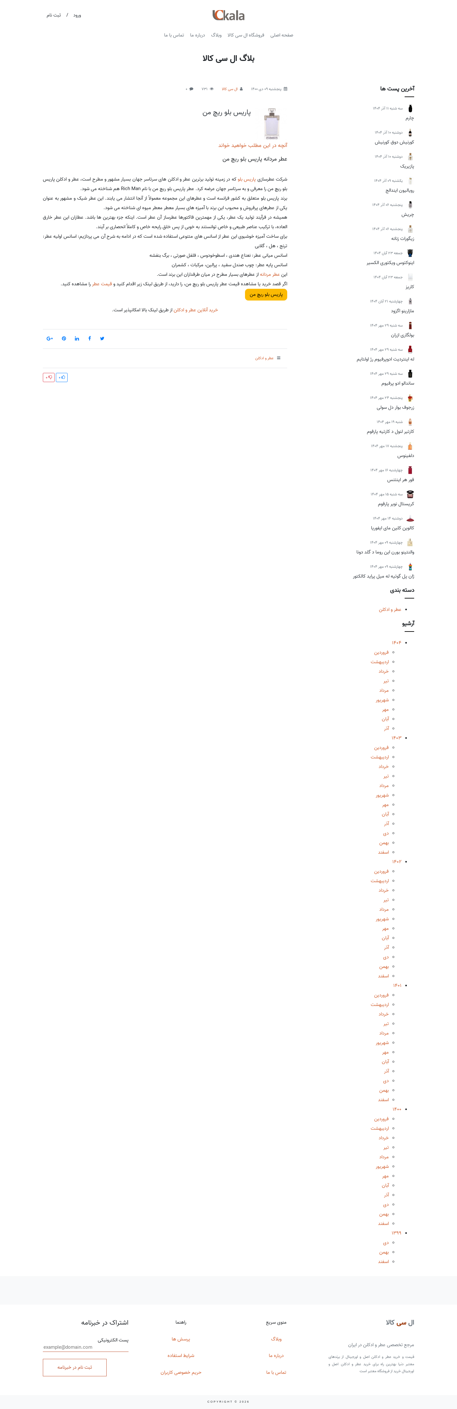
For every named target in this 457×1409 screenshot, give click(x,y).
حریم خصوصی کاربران (181, 1372)
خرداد (384, 671)
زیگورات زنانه (402, 238)
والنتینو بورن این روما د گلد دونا (385, 552)
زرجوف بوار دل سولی (395, 407)
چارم (410, 118)
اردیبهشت (380, 662)
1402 (396, 862)
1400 (397, 1109)
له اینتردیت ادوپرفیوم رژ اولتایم (385, 359)
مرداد (384, 690)
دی (386, 833)
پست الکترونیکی (86, 1344)
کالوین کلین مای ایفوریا (392, 528)
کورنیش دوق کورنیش (394, 142)
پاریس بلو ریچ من (226, 112)
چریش (407, 214)
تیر (386, 681)
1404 (396, 643)
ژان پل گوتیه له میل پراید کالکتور (383, 576)
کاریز (410, 287)
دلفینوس (405, 456)
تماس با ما (174, 35)
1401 (397, 985)
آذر (386, 728)
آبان (385, 719)
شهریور (382, 700)
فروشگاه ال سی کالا (246, 35)
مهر (385, 709)
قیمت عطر (102, 284)
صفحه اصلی (281, 35)
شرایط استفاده (181, 1355)
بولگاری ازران (402, 335)
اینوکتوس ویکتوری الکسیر (390, 263)
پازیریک (407, 166)
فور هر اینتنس (400, 480)
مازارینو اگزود (402, 311)
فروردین (381, 652)
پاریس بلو (247, 179)
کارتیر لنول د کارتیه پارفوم (390, 431)
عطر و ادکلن (390, 609)
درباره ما (197, 35)
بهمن (384, 843)
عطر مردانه (270, 274)
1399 (396, 1233)
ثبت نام (54, 15)
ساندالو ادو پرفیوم (397, 383)
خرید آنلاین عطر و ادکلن (195, 310)
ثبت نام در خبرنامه (74, 1367)
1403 (396, 738)
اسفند (383, 852)
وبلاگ (216, 35)
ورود (77, 15)
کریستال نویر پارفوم (396, 504)
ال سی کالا (230, 89)
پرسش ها (181, 1339)
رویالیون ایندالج (400, 190)
